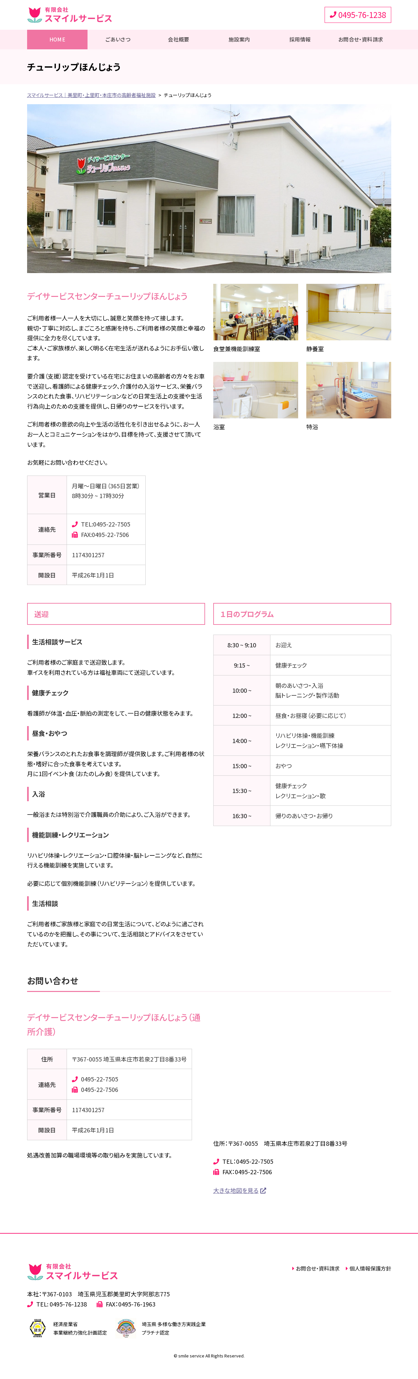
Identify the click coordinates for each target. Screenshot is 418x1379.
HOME (57, 39)
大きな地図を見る (236, 1190)
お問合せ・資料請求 (360, 39)
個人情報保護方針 (370, 1268)
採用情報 (300, 39)
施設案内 (239, 39)
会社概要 (178, 39)
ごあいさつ (117, 39)
